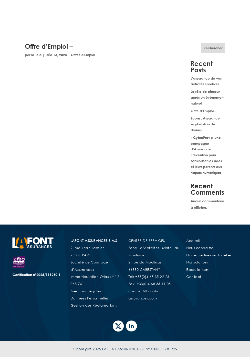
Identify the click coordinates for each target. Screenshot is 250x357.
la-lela (36, 55)
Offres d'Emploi (83, 55)
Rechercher (213, 48)
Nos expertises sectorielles (197, 13)
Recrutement (166, 20)
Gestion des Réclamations (94, 305)
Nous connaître (155, 13)
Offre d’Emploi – (49, 46)
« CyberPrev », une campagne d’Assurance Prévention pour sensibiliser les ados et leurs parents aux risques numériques (206, 155)
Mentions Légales (86, 291)
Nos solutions (197, 262)
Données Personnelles (90, 298)
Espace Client (213, 20)
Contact (189, 20)
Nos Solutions (132, 20)
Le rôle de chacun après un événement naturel (207, 97)
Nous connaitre (199, 248)
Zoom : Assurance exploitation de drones (205, 124)
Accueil (128, 13)
